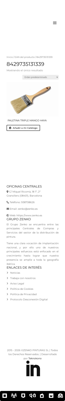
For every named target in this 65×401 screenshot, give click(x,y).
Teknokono (35, 358)
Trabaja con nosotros (21, 278)
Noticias (13, 272)
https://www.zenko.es (29, 215)
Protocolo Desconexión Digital (27, 299)
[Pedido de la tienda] (40, 77)
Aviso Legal (15, 283)
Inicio (10, 57)
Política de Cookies (20, 288)
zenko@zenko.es (28, 208)
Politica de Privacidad (22, 294)
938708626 (28, 202)
